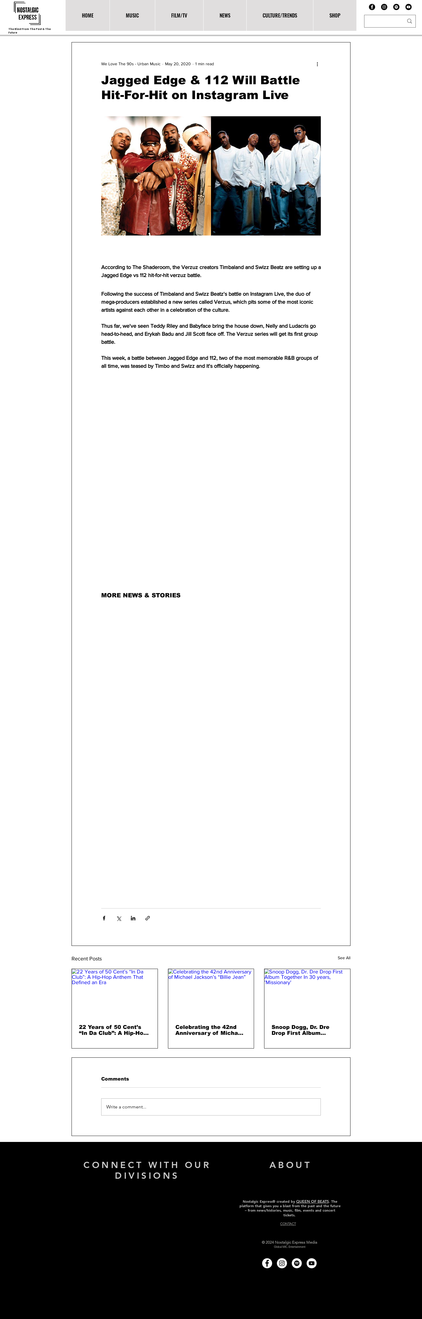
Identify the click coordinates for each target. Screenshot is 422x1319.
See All (344, 957)
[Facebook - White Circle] (267, 1263)
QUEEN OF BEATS (312, 1201)
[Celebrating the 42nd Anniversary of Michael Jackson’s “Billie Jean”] (211, 993)
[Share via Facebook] (104, 918)
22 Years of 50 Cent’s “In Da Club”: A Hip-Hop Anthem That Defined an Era (114, 1030)
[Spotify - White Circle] (297, 1263)
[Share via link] (147, 918)
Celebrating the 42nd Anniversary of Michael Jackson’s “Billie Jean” (209, 1030)
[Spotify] (396, 7)
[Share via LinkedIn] (133, 918)
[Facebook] (372, 7)
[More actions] (317, 63)
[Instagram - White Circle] (282, 1263)
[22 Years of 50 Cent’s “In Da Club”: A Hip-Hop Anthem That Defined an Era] (115, 993)
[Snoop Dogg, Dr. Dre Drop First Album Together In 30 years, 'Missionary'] (307, 993)
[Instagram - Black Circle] (384, 7)
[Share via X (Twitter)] (118, 918)
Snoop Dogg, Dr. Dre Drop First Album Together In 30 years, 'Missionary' (302, 1030)
